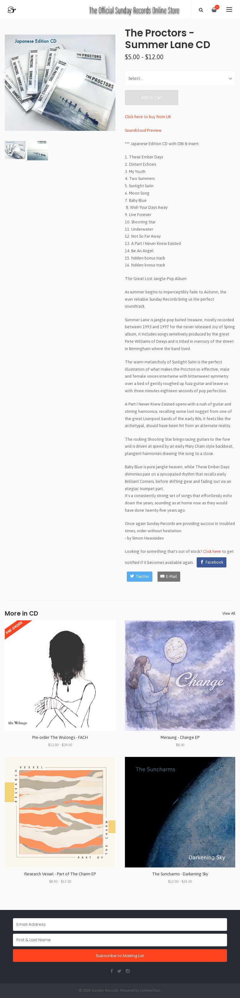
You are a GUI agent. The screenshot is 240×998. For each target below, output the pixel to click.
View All (228, 613)
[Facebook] (211, 562)
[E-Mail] (169, 577)
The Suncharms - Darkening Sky (180, 874)
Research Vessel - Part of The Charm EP (60, 874)
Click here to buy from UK (148, 116)
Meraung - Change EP (180, 737)
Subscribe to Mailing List (120, 956)
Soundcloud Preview (143, 130)
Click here (212, 551)
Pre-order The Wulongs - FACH (60, 737)
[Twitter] (139, 577)
